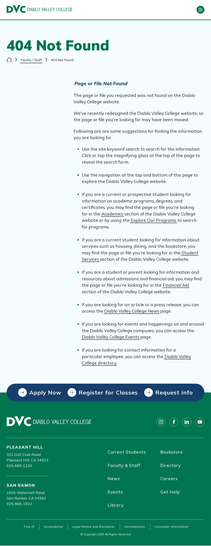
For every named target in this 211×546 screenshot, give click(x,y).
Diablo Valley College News (131, 311)
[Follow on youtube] (199, 421)
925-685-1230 (19, 465)
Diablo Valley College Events (110, 337)
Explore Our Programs (153, 220)
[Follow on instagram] (160, 421)
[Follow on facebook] (173, 421)
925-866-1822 (19, 503)
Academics (112, 214)
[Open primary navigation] (200, 10)
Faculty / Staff (31, 60)
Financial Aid (176, 285)
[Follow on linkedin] (186, 421)
